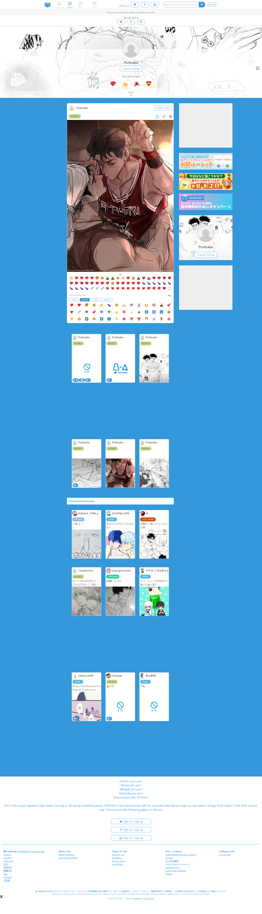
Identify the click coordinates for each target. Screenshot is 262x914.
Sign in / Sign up (131, 821)
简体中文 (8, 867)
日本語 (7, 880)
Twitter (169, 857)
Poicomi (169, 873)
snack (96, 299)
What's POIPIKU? (67, 854)
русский (8, 877)
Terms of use (118, 854)
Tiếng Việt (9, 860)
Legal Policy (117, 864)
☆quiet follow (131, 68)
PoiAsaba (131, 62)
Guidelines (117, 857)
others (107, 299)
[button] (1, 896)
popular (85, 299)
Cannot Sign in (173, 867)
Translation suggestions (31, 851)
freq (74, 299)
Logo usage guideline (176, 870)
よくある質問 (172, 860)
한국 (6, 864)
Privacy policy (118, 860)
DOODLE (74, 116)
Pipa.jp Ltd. (224, 854)
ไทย (5, 873)
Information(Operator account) (181, 854)
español (7, 857)
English (7, 854)
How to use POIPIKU (68, 857)
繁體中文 (8, 870)
